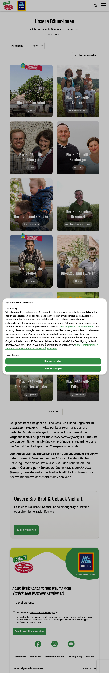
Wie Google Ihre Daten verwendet (76, 327)
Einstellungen (12, 355)
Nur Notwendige (53, 361)
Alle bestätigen (53, 369)
